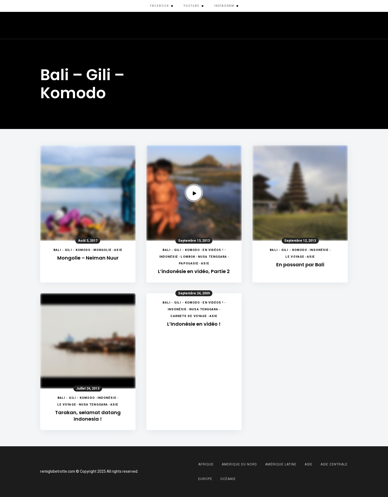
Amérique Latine (100, 25)
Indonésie (168, 256)
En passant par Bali (300, 264)
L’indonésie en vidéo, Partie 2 (194, 271)
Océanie (303, 25)
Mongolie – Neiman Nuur (88, 258)
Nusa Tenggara (212, 256)
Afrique (65, 25)
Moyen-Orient (270, 25)
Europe (239, 25)
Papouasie (188, 263)
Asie (178, 25)
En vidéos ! (213, 250)
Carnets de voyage (188, 316)
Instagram (224, 6)
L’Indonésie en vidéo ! (194, 324)
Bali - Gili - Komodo (72, 250)
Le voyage (294, 256)
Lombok (188, 256)
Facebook (159, 6)
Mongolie (102, 250)
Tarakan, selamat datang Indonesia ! (88, 415)
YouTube (192, 6)
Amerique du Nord (146, 25)
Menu (342, 25)
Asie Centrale (206, 25)
